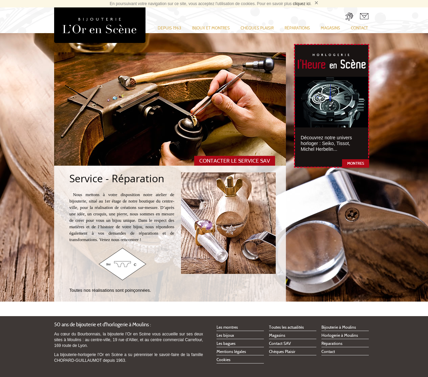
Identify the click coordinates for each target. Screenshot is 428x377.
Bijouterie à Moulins (338, 327)
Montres (355, 163)
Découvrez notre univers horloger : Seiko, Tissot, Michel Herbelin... (326, 143)
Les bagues (226, 343)
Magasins (330, 27)
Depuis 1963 (169, 27)
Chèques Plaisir (257, 27)
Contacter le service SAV (234, 161)
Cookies (223, 359)
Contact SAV (280, 343)
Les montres (227, 327)
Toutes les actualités (286, 327)
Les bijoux (225, 335)
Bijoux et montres (211, 27)
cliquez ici (301, 3)
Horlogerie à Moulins (339, 335)
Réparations (297, 27)
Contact (359, 27)
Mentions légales (231, 351)
